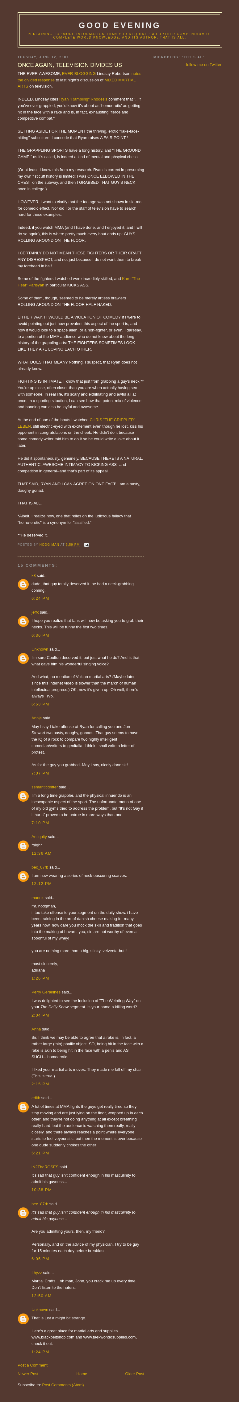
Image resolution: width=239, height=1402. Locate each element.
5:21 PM (40, 1153)
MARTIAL (127, 80)
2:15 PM (40, 1084)
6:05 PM (40, 1258)
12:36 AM (41, 853)
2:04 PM (40, 1015)
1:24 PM (40, 1352)
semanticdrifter (44, 787)
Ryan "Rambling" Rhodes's (83, 99)
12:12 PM (41, 883)
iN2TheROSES (44, 1167)
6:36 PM (40, 635)
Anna (36, 1029)
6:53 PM (40, 704)
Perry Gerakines (46, 992)
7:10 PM (40, 822)
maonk (37, 897)
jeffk (35, 612)
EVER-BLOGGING (79, 73)
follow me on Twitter (203, 64)
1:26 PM (40, 978)
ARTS (23, 86)
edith (35, 1098)
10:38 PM (41, 1189)
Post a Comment (33, 1365)
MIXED (110, 80)
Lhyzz (36, 1272)
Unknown (39, 649)
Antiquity (39, 836)
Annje (36, 718)
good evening (120, 25)
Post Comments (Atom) (63, 1385)
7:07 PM (40, 773)
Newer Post (28, 1373)
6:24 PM (40, 598)
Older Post (134, 1373)
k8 (33, 575)
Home (82, 1373)
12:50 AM (41, 1295)
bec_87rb (39, 867)
